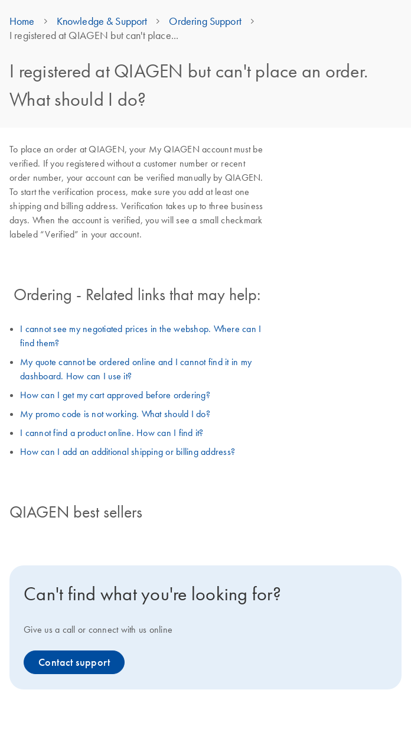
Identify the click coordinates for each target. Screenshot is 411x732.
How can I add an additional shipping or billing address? (127, 451)
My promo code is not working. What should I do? (115, 413)
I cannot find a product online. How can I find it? (112, 432)
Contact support (74, 662)
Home (22, 21)
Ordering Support (205, 21)
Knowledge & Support (102, 21)
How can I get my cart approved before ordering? (115, 395)
